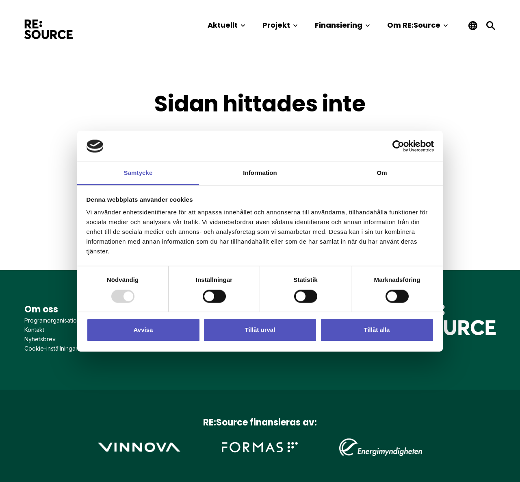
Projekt (276, 25)
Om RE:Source (413, 25)
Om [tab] (382, 173)
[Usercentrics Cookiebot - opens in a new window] (398, 146)
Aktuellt (223, 25)
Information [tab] (260, 173)
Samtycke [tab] (138, 173)
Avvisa (143, 330)
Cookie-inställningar (51, 348)
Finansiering (338, 25)
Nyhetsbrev (40, 339)
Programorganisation (52, 320)
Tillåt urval (260, 330)
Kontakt (34, 329)
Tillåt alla (377, 330)
